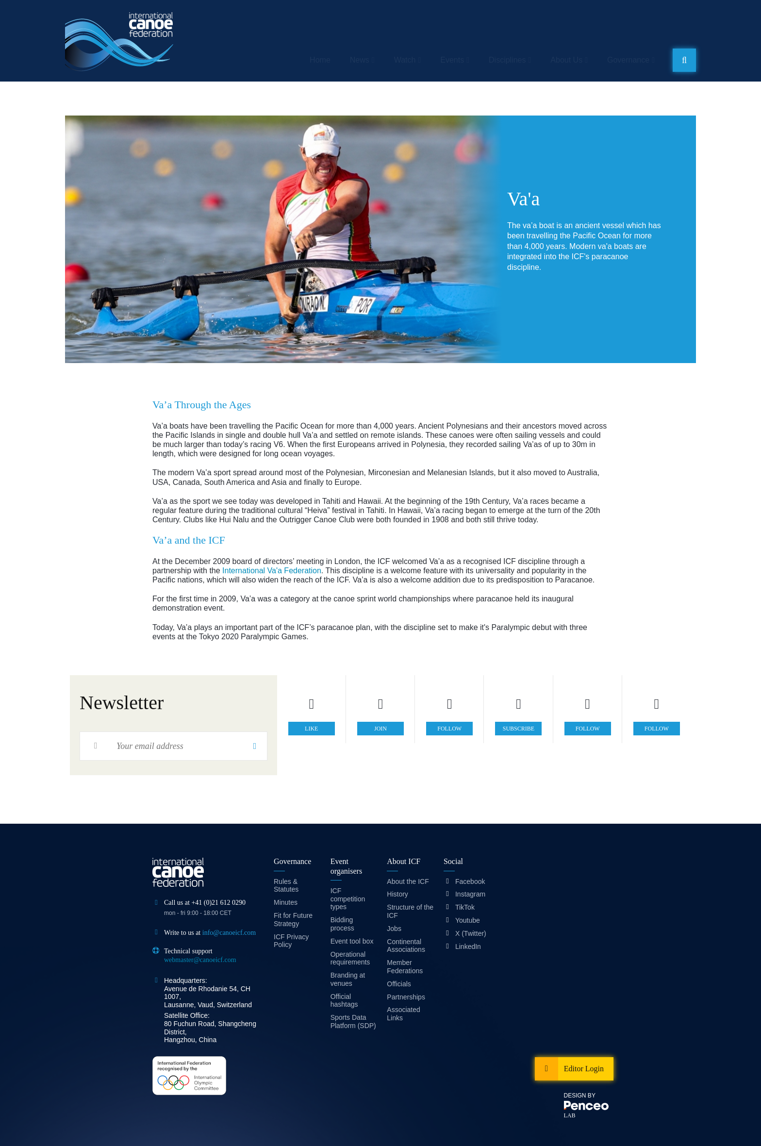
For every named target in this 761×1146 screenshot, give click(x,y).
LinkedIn (468, 946)
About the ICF (408, 881)
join (380, 728)
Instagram (470, 894)
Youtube (467, 920)
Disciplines (507, 60)
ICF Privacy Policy (291, 941)
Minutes (286, 902)
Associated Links (403, 1014)
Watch (405, 60)
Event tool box (352, 941)
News (359, 60)
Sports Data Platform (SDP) (353, 1021)
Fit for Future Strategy (293, 920)
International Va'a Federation (271, 570)
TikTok (465, 907)
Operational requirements (350, 958)
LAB (570, 1115)
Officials (399, 984)
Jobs (394, 928)
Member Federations (405, 967)
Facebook (470, 881)
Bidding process (342, 924)
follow (449, 728)
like (311, 728)
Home (320, 60)
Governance (628, 60)
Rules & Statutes (286, 886)
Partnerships (406, 997)
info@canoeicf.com (229, 932)
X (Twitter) (470, 933)
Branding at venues (348, 979)
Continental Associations (406, 946)
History (397, 894)
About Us (566, 60)
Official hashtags (344, 1001)
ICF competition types (348, 899)
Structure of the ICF (410, 911)
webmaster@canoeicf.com (200, 959)
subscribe (518, 728)
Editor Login (584, 1068)
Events (452, 60)
